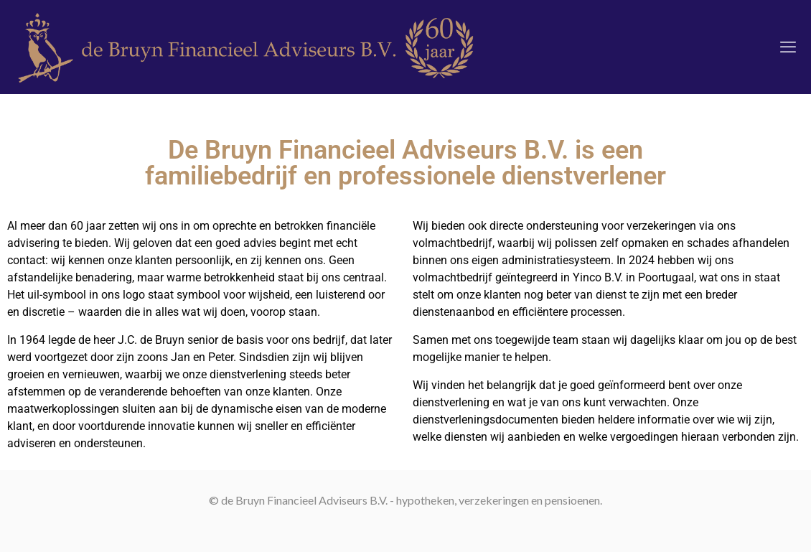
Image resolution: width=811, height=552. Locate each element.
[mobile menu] (788, 46)
